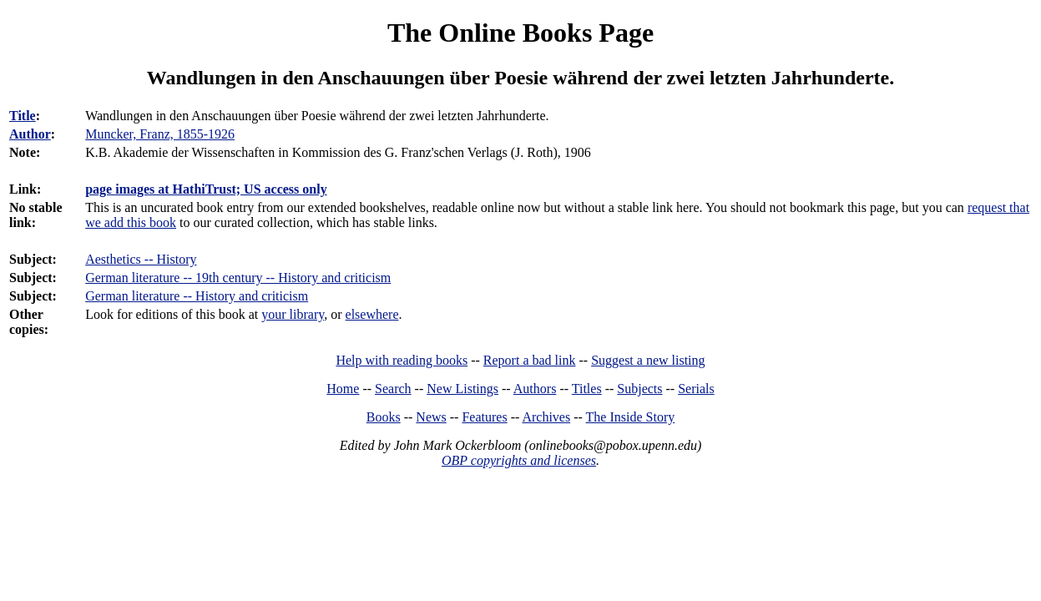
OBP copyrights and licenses (519, 460)
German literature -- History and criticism (196, 296)
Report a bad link (529, 360)
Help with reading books (401, 360)
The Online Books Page (520, 33)
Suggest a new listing (648, 360)
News (431, 417)
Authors (535, 388)
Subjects (639, 388)
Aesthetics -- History (140, 259)
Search (393, 388)
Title (22, 116)
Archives (546, 417)
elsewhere (372, 314)
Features (484, 417)
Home (342, 388)
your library (292, 314)
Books (383, 417)
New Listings (462, 388)
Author (30, 134)
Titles (587, 388)
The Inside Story (630, 417)
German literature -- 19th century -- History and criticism (238, 277)
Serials (696, 388)
